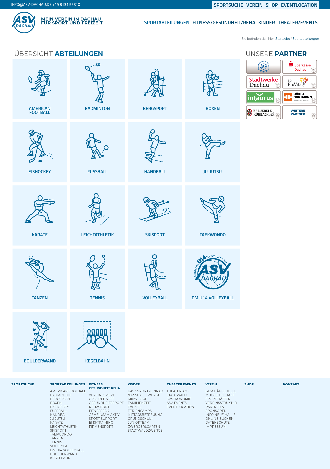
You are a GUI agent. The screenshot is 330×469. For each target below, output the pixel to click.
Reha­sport (99, 407)
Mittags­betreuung (145, 415)
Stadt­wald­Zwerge (145, 430)
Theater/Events (297, 22)
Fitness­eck (99, 411)
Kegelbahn (60, 458)
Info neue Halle (220, 415)
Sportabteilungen (166, 22)
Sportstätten (218, 399)
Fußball (58, 411)
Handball (59, 415)
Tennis (56, 442)
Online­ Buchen (219, 419)
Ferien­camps (140, 411)
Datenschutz (217, 422)
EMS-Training (101, 422)
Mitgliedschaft (219, 395)
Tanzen (56, 438)
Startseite (282, 39)
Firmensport (101, 427)
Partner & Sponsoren (216, 409)
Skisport (58, 430)
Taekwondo (61, 434)
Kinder (266, 22)
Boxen (56, 403)
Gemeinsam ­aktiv (104, 415)
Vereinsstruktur (221, 403)
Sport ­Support (103, 419)
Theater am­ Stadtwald (178, 393)
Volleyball (60, 446)
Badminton (60, 395)
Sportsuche (229, 5)
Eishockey (59, 407)
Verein (254, 5)
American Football (68, 391)
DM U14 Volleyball (67, 450)
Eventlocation (299, 5)
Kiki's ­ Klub (137, 399)
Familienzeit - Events (140, 405)
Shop (272, 5)
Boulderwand (63, 454)
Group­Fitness (101, 399)
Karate (56, 422)
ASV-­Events (177, 403)
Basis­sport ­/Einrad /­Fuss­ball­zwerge (145, 393)
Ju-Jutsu (57, 419)
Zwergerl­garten (144, 427)
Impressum (215, 427)
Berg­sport (60, 399)
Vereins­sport (101, 395)
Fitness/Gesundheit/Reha (224, 22)
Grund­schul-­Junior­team (140, 420)
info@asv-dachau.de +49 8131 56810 (45, 4)
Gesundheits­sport (106, 403)
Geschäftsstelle (220, 391)
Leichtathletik (63, 427)
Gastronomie (179, 399)
